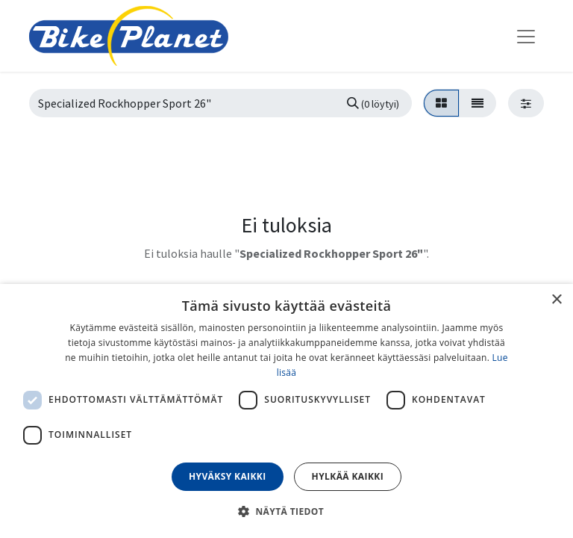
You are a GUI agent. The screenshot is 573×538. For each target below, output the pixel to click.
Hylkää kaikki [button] (347, 476)
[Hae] (373, 103)
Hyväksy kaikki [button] (227, 476)
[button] (286, 511)
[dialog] (286, 411)
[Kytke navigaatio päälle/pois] (526, 36)
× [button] (556, 300)
